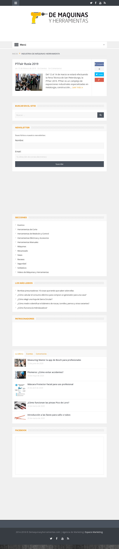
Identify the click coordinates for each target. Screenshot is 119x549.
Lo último (19, 354)
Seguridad (21, 263)
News (19, 255)
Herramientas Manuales (27, 242)
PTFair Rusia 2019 (26, 64)
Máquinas (21, 246)
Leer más (77, 87)
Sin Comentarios (55, 68)
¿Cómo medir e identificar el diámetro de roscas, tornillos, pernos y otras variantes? (53, 303)
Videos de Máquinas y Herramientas (33, 272)
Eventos (43, 68)
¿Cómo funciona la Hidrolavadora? (32, 308)
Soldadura (21, 267)
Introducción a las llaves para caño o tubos (48, 414)
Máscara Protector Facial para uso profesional (50, 384)
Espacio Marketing (94, 532)
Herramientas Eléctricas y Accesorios (33, 238)
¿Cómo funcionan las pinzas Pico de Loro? (48, 402)
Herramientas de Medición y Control (33, 233)
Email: (18, 151)
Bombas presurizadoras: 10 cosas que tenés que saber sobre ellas (45, 290)
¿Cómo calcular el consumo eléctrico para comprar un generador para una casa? (51, 295)
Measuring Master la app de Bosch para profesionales (54, 360)
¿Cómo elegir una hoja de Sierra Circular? (35, 299)
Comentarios (41, 354)
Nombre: (19, 140)
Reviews (20, 259)
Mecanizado (22, 250)
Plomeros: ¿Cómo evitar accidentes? (45, 372)
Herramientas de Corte (27, 229)
